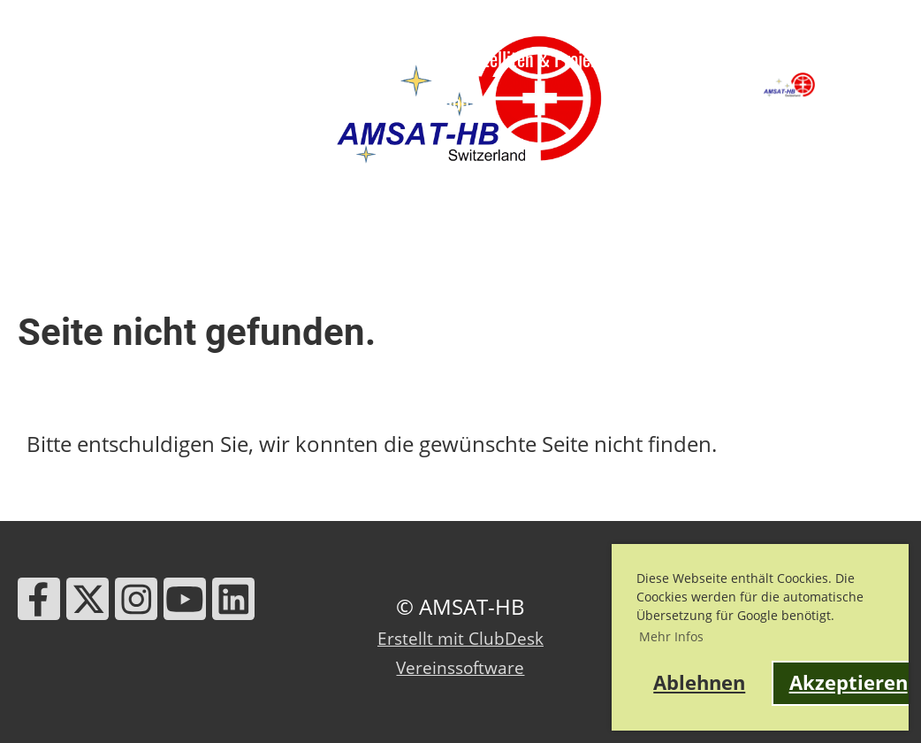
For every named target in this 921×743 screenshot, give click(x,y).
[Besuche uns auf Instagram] (136, 603)
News (208, 58)
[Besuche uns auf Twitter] (87, 603)
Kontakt (373, 102)
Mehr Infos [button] (671, 636)
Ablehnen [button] (699, 682)
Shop (452, 102)
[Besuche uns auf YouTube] (185, 603)
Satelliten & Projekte (554, 58)
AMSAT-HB (868, 84)
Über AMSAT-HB (85, 58)
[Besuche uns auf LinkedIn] (233, 603)
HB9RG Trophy (80, 102)
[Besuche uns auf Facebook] (39, 603)
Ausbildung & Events (347, 58)
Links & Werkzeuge (246, 102)
